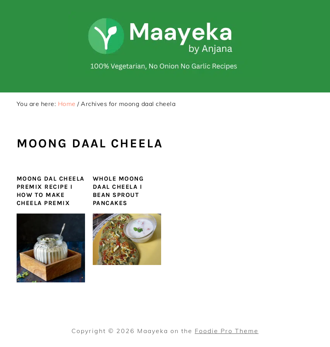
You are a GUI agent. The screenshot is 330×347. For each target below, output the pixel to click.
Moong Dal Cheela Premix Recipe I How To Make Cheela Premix (51, 190)
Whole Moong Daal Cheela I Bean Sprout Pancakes (118, 190)
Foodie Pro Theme (227, 331)
